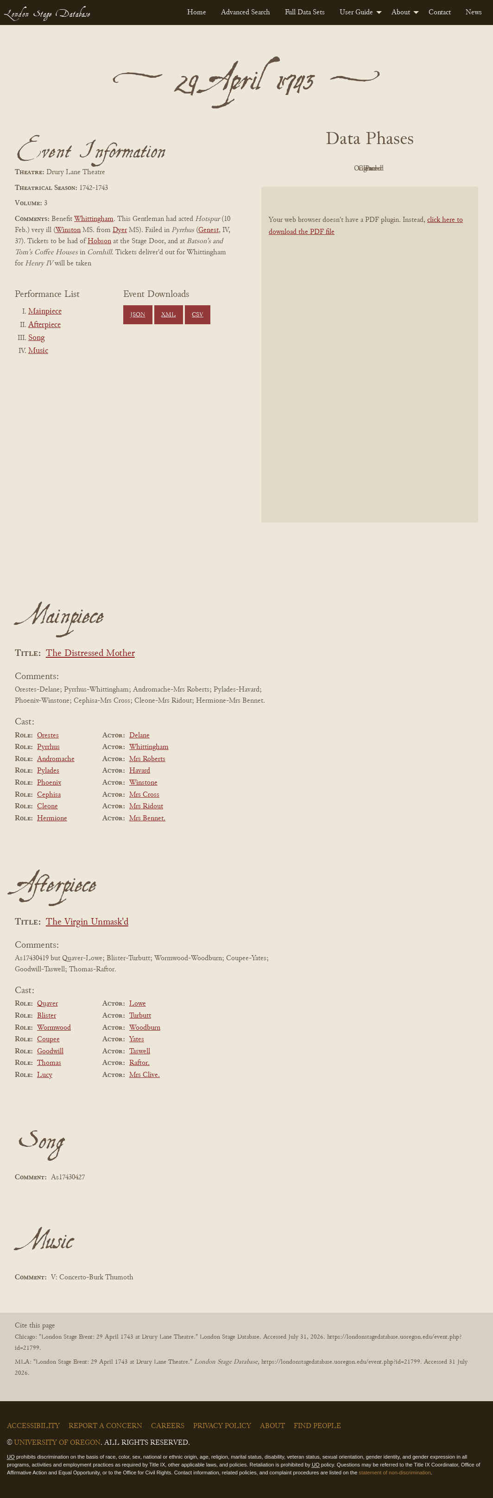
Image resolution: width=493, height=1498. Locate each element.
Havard (139, 770)
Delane (139, 735)
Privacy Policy (222, 1426)
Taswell (139, 1051)
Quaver (47, 1003)
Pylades (48, 770)
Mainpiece (45, 312)
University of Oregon (57, 1443)
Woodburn (144, 1028)
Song (36, 338)
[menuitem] (197, 12)
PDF (291, 168)
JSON (137, 315)
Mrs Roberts (147, 759)
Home (196, 12)
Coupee (48, 1039)
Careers (167, 1426)
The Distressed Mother (90, 654)
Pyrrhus (48, 747)
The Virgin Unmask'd (87, 922)
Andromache (56, 759)
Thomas (49, 1063)
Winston (68, 230)
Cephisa (49, 795)
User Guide (356, 12)
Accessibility (33, 1426)
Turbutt (140, 1016)
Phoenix (49, 783)
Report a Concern (105, 1426)
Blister (46, 1016)
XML (168, 315)
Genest (208, 230)
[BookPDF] (369, 354)
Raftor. (139, 1063)
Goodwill (50, 1051)
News (474, 12)
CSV (197, 315)
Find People (317, 1426)
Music (38, 351)
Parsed (444, 168)
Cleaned (393, 168)
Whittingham (94, 219)
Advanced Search (245, 12)
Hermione (52, 818)
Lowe (137, 1003)
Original (342, 168)
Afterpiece (44, 325)
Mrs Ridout (146, 806)
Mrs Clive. (144, 1075)
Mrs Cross (144, 795)
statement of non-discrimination (394, 1472)
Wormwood (54, 1028)
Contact (440, 12)
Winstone (143, 783)
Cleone (47, 806)
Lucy (44, 1075)
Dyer (120, 230)
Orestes (48, 735)
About (401, 12)
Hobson (99, 241)
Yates (136, 1039)
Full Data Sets (305, 12)
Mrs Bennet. (147, 818)
